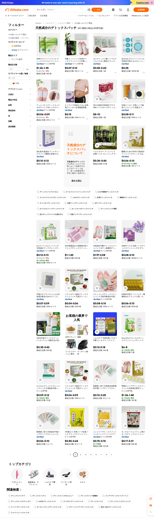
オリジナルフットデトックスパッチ (50, 209)
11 (106, 455)
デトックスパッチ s (38, 496)
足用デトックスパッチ (103, 197)
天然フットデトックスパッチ (76, 203)
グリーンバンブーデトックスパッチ (80, 507)
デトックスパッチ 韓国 (107, 209)
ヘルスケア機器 (64, 23)
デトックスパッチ (95, 501)
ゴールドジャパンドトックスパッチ (76, 192)
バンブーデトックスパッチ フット (116, 496)
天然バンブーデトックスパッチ (80, 214)
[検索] (97, 10)
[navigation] (19, 239)
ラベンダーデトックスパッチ (48, 203)
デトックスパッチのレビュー (62, 496)
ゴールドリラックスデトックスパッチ (51, 197)
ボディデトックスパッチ (102, 203)
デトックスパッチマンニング (119, 501)
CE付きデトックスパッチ (46, 501)
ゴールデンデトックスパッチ (72, 501)
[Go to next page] (111, 454)
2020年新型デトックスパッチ (107, 192)
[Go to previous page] (70, 454)
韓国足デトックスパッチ (127, 197)
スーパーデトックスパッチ (18, 507)
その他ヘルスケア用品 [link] (83, 23)
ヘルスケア (49, 23)
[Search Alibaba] (61, 9)
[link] (150, 498)
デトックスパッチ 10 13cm (47, 192)
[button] (88, 9)
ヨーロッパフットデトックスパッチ (47, 507)
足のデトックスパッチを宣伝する (50, 214)
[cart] (121, 10)
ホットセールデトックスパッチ (81, 209)
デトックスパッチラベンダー (19, 501)
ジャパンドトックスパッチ (18, 513)
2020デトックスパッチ (80, 197)
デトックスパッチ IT (16, 496)
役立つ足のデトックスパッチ (109, 507)
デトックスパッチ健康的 (88, 496)
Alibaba (38, 23)
